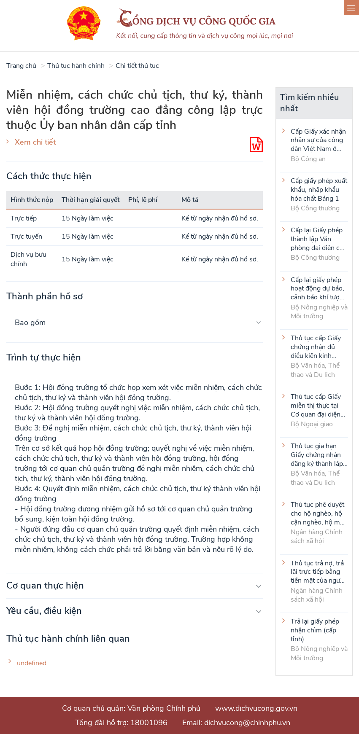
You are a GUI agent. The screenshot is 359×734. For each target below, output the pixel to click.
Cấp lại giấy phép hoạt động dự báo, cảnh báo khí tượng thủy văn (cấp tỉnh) (319, 288)
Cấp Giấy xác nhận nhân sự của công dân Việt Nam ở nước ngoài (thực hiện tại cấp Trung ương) (318, 140)
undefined (31, 663)
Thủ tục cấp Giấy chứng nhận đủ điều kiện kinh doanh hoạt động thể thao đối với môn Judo (316, 346)
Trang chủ (21, 65)
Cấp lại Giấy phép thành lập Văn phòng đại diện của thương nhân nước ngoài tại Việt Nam (319, 238)
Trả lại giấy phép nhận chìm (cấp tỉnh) (315, 630)
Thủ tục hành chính (76, 65)
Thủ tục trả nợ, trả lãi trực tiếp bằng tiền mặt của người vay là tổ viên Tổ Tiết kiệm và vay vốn (318, 571)
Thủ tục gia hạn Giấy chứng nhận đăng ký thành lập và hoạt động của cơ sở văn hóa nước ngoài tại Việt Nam (318, 454)
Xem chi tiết (35, 142)
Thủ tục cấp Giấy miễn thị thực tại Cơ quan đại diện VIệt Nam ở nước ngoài (316, 405)
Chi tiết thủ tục (137, 65)
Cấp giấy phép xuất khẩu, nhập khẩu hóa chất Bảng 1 (319, 189)
